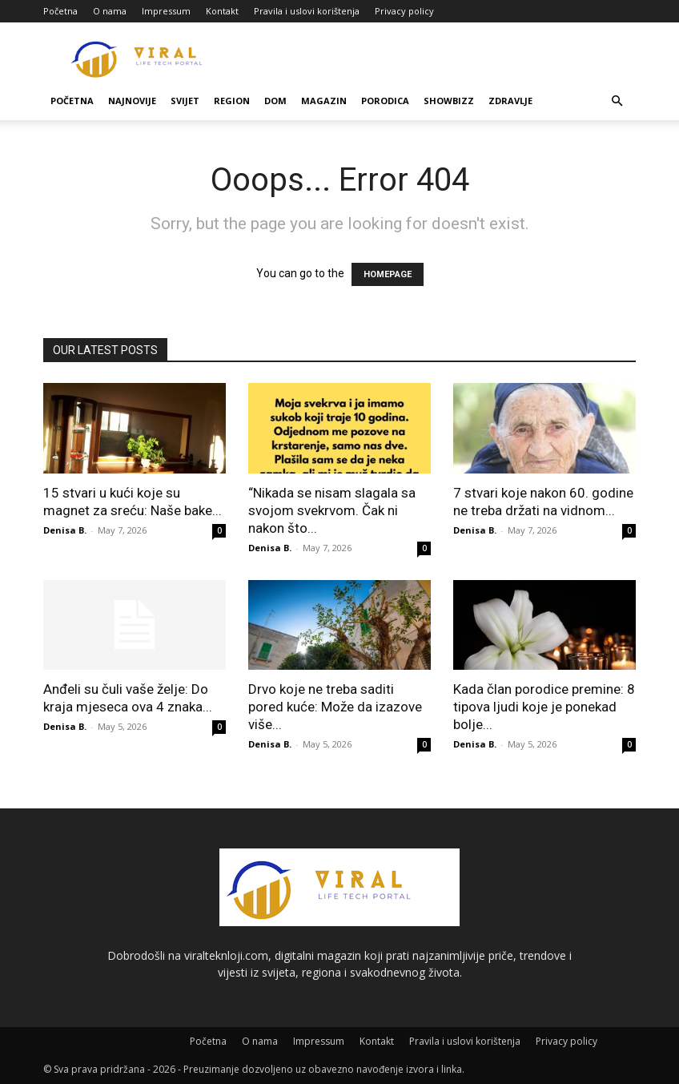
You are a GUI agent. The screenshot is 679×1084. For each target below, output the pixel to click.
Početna (60, 11)
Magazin (324, 101)
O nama (110, 11)
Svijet (185, 101)
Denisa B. (64, 530)
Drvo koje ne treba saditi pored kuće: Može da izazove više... (335, 706)
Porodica (385, 101)
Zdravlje (510, 101)
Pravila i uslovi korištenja (307, 11)
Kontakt (222, 11)
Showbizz (449, 101)
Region (232, 101)
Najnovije (132, 101)
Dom (275, 101)
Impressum (166, 11)
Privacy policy (404, 11)
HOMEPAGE (388, 274)
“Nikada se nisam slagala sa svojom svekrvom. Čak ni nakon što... (332, 510)
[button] (616, 101)
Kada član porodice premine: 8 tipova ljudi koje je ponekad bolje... (544, 706)
